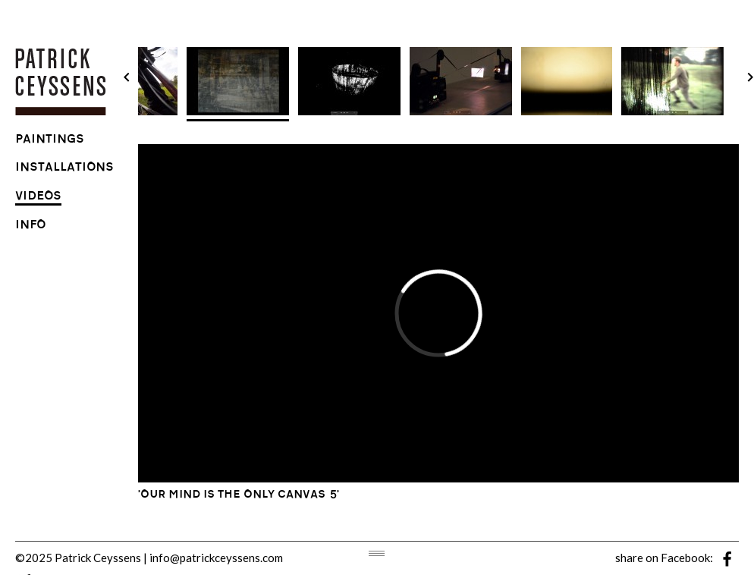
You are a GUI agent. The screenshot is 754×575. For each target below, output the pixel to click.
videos (38, 197)
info (30, 226)
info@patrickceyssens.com (216, 557)
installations (64, 168)
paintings (49, 140)
